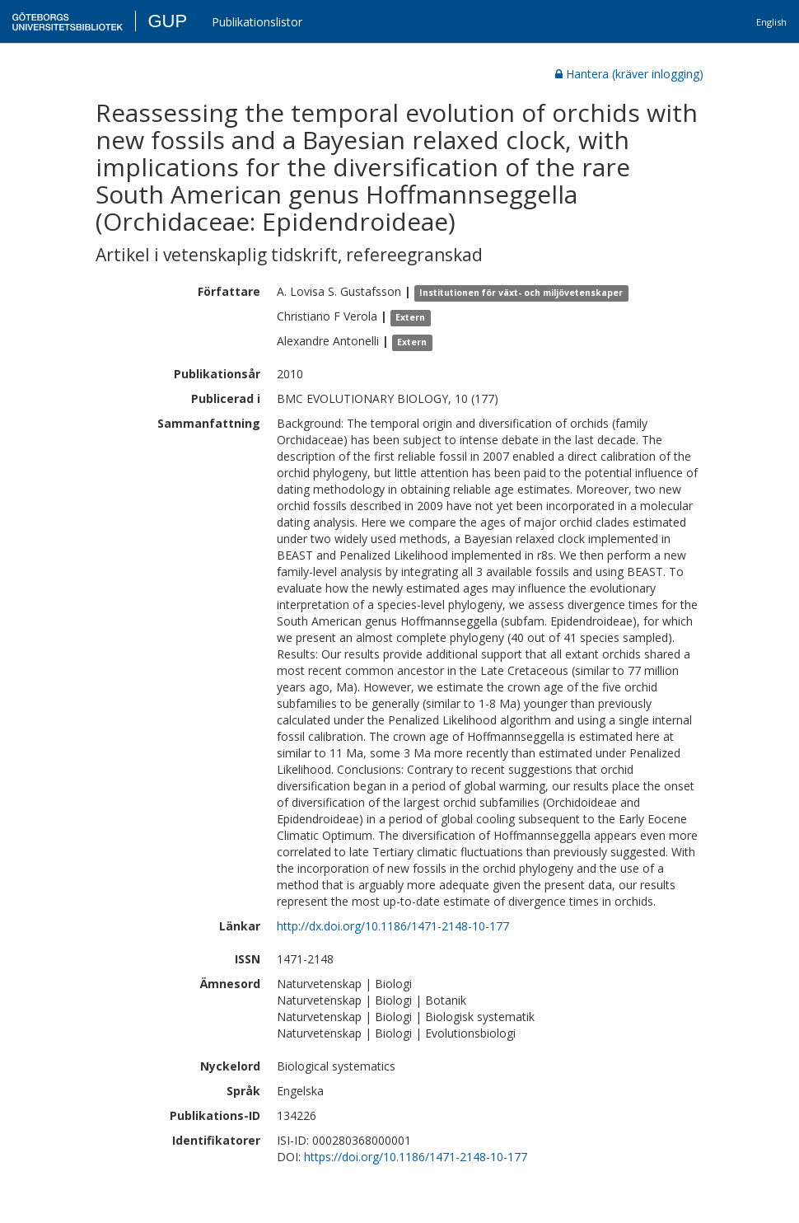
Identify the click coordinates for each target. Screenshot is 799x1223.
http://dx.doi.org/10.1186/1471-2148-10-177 (393, 926)
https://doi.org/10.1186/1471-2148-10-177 (415, 1156)
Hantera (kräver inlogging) (629, 74)
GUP (167, 21)
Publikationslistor (257, 22)
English (771, 22)
